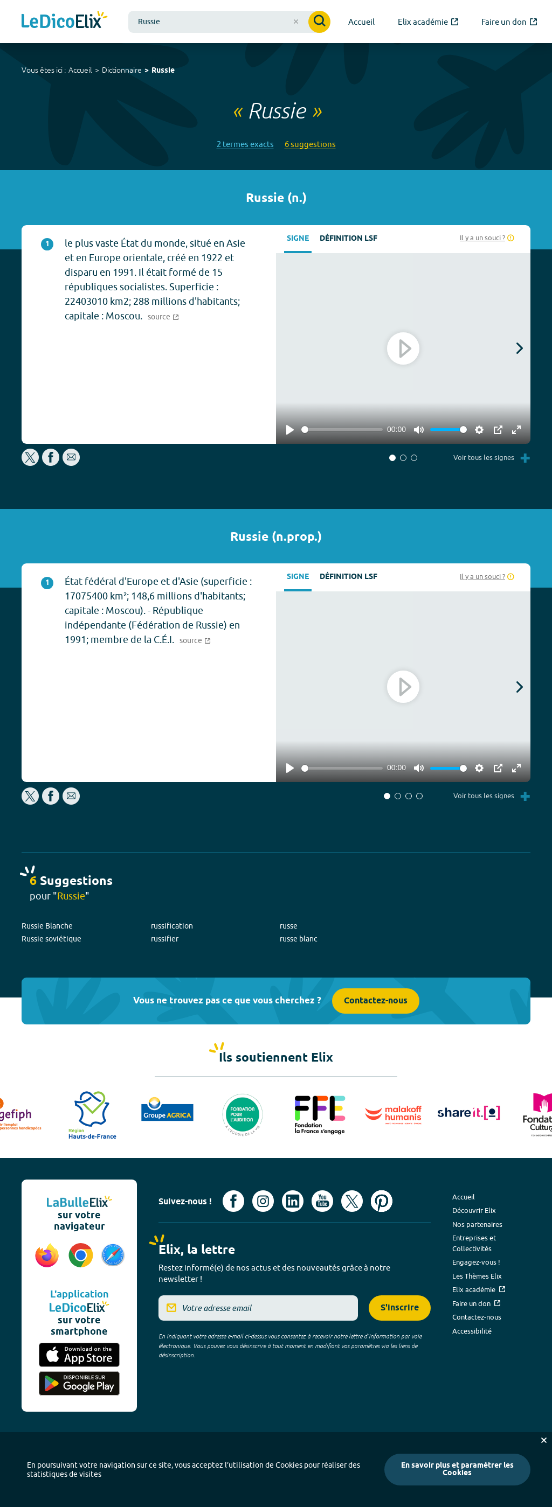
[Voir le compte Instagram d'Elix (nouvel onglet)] (263, 1201)
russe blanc (299, 938)
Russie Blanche (47, 926)
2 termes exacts (245, 144)
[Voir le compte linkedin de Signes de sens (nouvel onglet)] (292, 1201)
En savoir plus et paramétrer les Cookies (457, 1469)
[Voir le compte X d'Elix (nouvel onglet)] (352, 1201)
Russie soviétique (51, 938)
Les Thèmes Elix (477, 1276)
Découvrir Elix (474, 1210)
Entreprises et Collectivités (474, 1243)
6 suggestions (310, 144)
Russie (163, 71)
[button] (392, 458)
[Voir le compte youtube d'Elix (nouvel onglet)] (322, 1201)
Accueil (80, 70)
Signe (298, 239)
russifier (164, 938)
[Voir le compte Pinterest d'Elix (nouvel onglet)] (381, 1201)
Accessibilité (472, 1331)
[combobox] (229, 22)
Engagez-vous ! (476, 1262)
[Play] (290, 429)
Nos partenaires (477, 1224)
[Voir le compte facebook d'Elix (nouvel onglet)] (233, 1201)
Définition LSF (348, 239)
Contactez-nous (376, 1001)
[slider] (342, 429)
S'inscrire (400, 1308)
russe (289, 926)
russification (172, 926)
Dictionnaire (122, 70)
